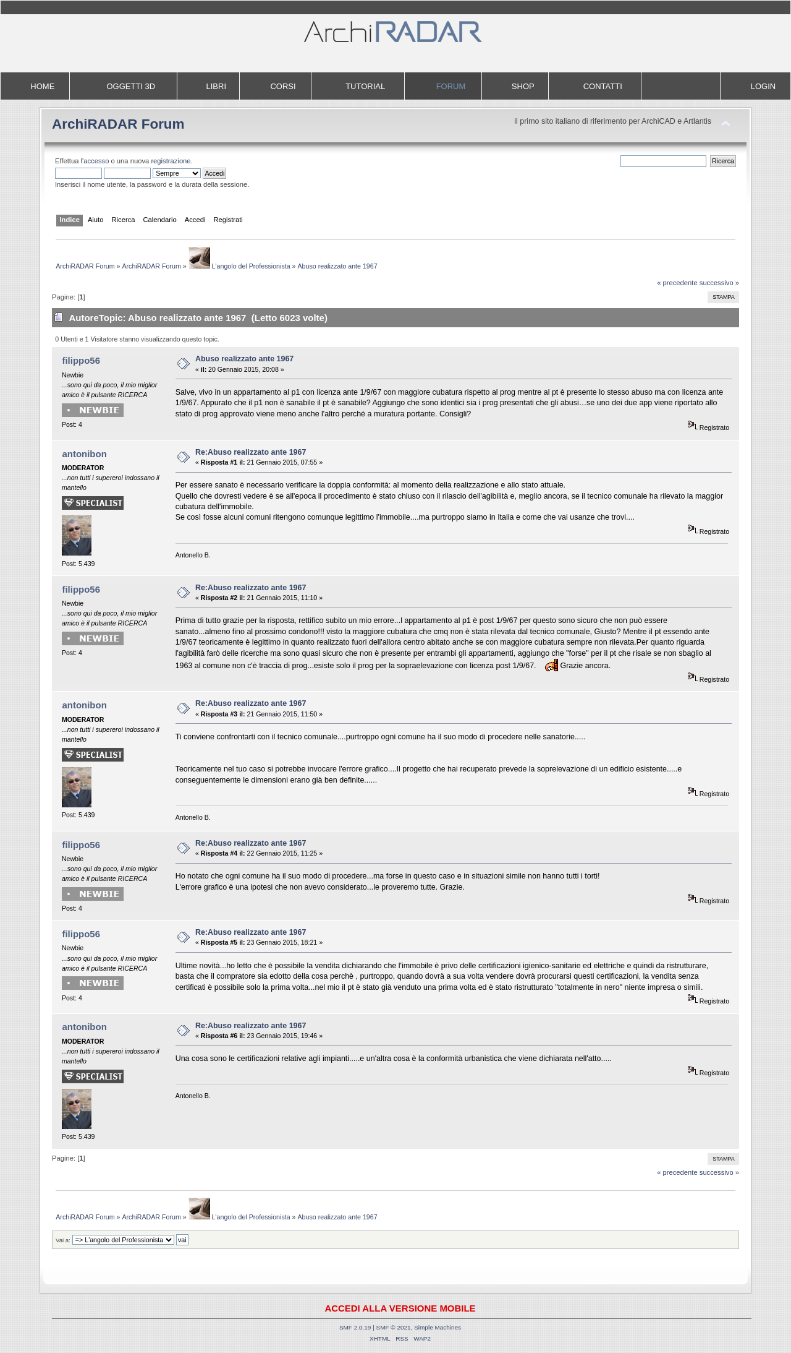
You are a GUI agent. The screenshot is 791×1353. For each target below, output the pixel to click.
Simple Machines (437, 1327)
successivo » (719, 282)
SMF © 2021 (393, 1327)
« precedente (677, 282)
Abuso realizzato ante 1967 (244, 358)
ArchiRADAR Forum (118, 124)
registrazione (170, 161)
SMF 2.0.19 (355, 1327)
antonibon (84, 454)
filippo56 (81, 360)
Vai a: (63, 1240)
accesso (96, 161)
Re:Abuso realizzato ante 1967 (250, 452)
